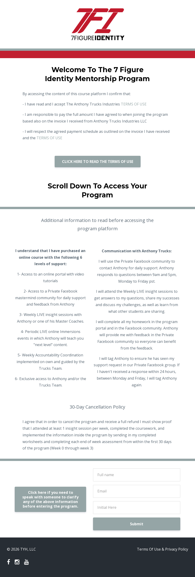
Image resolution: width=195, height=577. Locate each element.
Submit (136, 523)
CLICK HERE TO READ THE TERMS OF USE (97, 161)
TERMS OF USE (134, 104)
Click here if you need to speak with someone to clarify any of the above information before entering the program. (50, 499)
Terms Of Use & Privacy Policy (162, 549)
